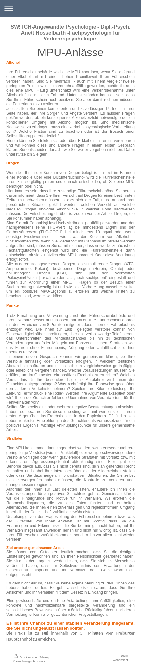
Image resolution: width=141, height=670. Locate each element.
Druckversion (25, 657)
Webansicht (120, 660)
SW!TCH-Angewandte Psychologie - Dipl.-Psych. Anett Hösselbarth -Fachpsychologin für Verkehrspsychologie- (71, 32)
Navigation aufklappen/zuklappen (70, 9)
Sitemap (44, 657)
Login (124, 655)
